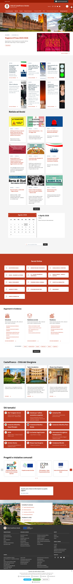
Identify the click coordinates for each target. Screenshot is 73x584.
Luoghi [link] (55, 546)
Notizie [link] (55, 535)
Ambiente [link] (22, 536)
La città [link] (55, 544)
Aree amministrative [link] (8, 536)
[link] (71, 7)
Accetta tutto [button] (36, 579)
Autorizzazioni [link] (23, 541)
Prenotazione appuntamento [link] (25, 559)
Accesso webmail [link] (23, 563)
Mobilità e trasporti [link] (41, 538)
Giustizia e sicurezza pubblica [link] (42, 535)
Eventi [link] (55, 547)
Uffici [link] (44, 11)
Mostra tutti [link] (36, 351)
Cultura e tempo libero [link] (24, 544)
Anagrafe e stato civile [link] (24, 538)
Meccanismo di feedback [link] (42, 565)
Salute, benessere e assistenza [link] (43, 539)
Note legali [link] (39, 563)
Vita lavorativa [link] (40, 544)
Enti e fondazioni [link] (7, 539)
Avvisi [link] (55, 538)
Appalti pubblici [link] (23, 539)
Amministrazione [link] (9, 11)
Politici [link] (5, 541)
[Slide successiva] (71, 470)
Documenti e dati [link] (7, 544)
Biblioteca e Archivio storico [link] (59, 550)
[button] (36, 582)
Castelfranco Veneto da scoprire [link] (60, 549)
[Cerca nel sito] (67, 6)
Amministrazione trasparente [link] (43, 557)
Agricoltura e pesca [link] (24, 535)
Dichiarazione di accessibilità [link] (42, 567)
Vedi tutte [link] (36, 209)
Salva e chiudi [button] (27, 579)
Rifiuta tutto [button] (45, 579)
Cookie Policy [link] (39, 562)
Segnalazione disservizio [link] (25, 560)
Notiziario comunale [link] (58, 552)
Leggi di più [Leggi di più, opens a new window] (50, 574)
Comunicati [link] (56, 536)
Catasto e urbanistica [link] (24, 542)
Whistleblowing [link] (40, 559)
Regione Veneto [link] (7, 1)
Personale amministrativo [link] (9, 542)
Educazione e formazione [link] (25, 545)
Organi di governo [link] (7, 535)
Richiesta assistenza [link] (24, 562)
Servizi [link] (21, 11)
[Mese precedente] (9, 214)
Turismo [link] (38, 542)
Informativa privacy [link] (41, 560)
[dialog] (36, 577)
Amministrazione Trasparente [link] (52, 11)
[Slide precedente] (2, 470)
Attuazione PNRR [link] (37, 11)
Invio (45, 244)
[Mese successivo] (35, 214)
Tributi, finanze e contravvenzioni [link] (43, 541)
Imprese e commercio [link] (41, 536)
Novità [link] (16, 11)
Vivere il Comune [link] (28, 11)
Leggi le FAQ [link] (22, 557)
